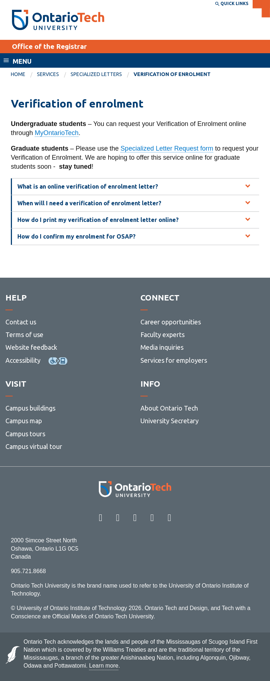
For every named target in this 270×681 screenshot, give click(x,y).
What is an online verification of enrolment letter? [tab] (87, 186)
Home (18, 74)
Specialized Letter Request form (167, 148)
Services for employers (173, 360)
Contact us (20, 321)
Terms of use (24, 334)
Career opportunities (170, 321)
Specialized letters (96, 74)
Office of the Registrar (49, 46)
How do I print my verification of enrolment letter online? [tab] (98, 220)
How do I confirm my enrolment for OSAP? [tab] (76, 236)
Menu (22, 61)
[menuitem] (24, 74)
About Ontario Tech (169, 408)
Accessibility (23, 360)
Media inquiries (161, 347)
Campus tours (25, 433)
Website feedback (31, 347)
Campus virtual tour (33, 446)
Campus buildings (30, 408)
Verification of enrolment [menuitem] (172, 74)
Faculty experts (162, 334)
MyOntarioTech (57, 132)
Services (48, 74)
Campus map (23, 420)
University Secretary (169, 420)
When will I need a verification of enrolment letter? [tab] (89, 203)
